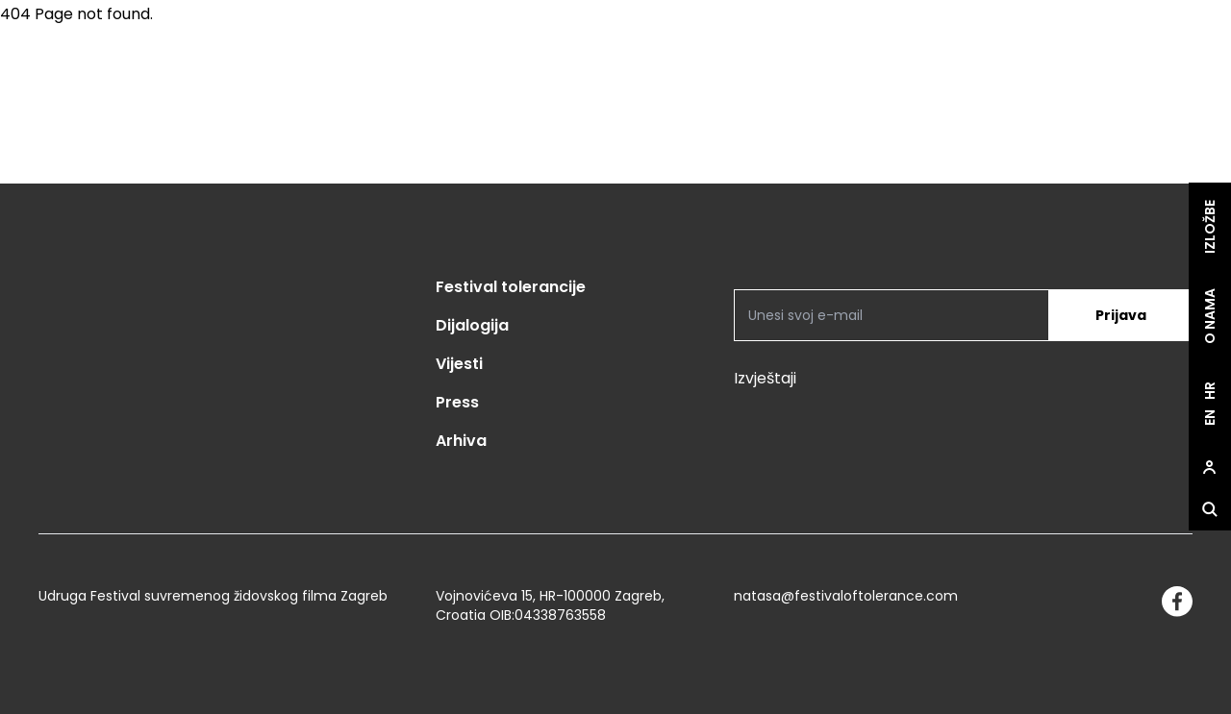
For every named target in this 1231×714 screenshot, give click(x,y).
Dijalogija (472, 325)
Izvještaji (765, 378)
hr (1209, 391)
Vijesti (459, 364)
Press (457, 402)
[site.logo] (1133, 103)
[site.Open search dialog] (1210, 510)
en (1209, 418)
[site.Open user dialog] (1210, 468)
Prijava (1120, 315)
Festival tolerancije (511, 287)
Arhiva (461, 441)
